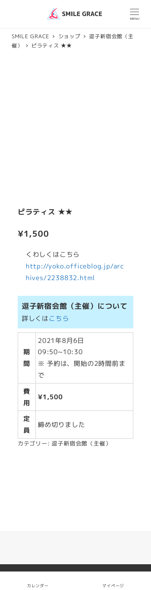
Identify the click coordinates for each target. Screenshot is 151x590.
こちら (59, 318)
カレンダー (38, 585)
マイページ (113, 580)
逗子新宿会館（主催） (81, 443)
